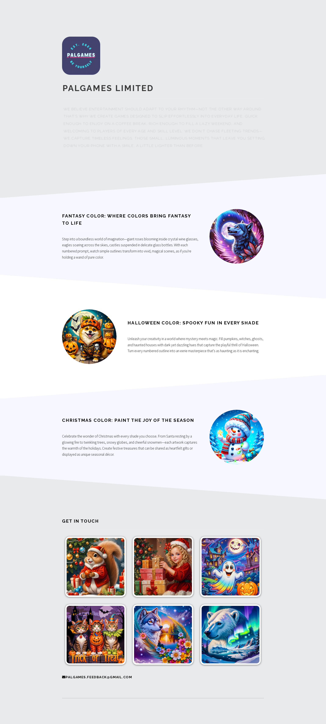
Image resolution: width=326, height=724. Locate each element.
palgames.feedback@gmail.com (99, 677)
